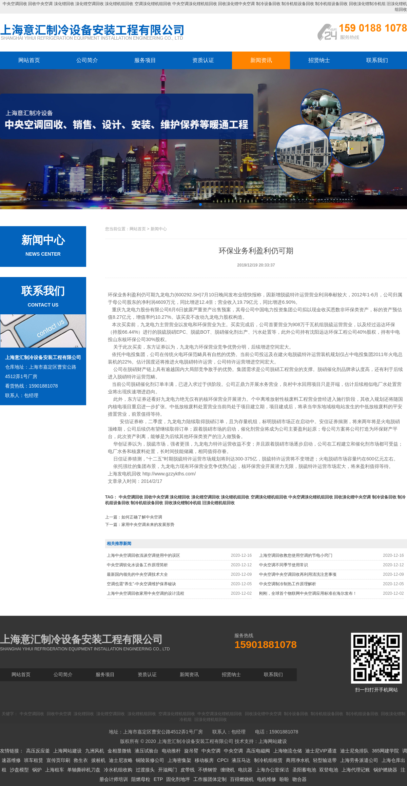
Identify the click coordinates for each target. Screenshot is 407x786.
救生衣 (81, 760)
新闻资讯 (261, 60)
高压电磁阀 (258, 750)
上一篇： (133, 517)
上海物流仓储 (287, 750)
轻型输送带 (325, 760)
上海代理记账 (356, 769)
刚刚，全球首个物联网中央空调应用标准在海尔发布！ (308, 593)
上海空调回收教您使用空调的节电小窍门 (295, 555)
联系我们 (377, 60)
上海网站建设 (272, 741)
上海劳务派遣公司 (359, 760)
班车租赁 (33, 760)
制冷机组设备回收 (298, 3)
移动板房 (204, 760)
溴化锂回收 (64, 3)
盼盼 (284, 779)
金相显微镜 (119, 750)
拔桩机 (98, 760)
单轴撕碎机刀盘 (83, 769)
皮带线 (187, 769)
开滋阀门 (167, 769)
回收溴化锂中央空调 (236, 3)
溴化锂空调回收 (89, 3)
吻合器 (299, 779)
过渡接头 (145, 769)
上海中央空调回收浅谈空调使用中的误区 (143, 555)
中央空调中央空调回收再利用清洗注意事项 (297, 574)
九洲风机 (94, 750)
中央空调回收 (15, 3)
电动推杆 (171, 750)
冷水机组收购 (118, 769)
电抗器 (245, 769)
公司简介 (87, 60)
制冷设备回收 (268, 3)
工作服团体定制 (210, 779)
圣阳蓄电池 (304, 769)
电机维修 (266, 779)
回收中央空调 (40, 3)
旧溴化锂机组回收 (218, 502)
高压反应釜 (38, 750)
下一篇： (139, 524)
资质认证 (203, 60)
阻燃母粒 (140, 779)
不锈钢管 (207, 769)
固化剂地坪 (178, 779)
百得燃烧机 (242, 779)
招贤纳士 (319, 60)
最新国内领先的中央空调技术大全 (137, 574)
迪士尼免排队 (354, 750)
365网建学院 (385, 750)
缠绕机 (227, 769)
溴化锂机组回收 (119, 3)
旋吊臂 (191, 750)
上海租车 (54, 769)
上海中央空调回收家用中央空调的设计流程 (145, 593)
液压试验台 (146, 750)
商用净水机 (298, 760)
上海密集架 (179, 760)
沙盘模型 (19, 769)
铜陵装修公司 (150, 760)
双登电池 (328, 769)
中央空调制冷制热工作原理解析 (287, 584)
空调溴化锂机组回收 (153, 3)
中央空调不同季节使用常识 (283, 565)
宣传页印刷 (58, 760)
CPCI (222, 760)
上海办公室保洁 (272, 769)
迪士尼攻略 (121, 760)
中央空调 (210, 750)
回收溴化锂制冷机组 (367, 3)
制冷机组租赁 (268, 760)
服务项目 (145, 60)
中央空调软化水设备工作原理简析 (137, 565)
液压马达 (241, 760)
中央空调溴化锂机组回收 (194, 3)
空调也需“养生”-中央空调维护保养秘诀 (141, 584)
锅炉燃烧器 (385, 769)
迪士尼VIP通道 (321, 750)
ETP (158, 779)
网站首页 (29, 60)
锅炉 (37, 769)
